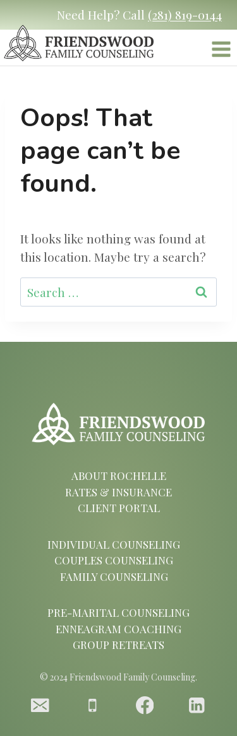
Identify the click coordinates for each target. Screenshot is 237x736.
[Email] (40, 705)
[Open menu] (221, 51)
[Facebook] (144, 705)
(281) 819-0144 (185, 14)
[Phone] (93, 705)
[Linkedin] (197, 705)
